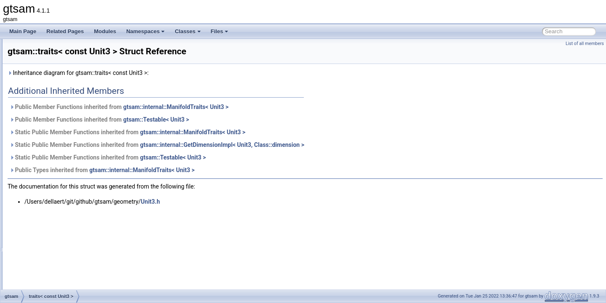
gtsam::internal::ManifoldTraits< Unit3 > (281, 107)
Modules (105, 31)
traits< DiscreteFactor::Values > (70, 242)
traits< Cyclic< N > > (57, 178)
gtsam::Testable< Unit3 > (261, 119)
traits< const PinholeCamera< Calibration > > (85, 48)
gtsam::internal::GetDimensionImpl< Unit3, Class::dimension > (327, 144)
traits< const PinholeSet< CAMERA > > (78, 66)
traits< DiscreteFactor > (61, 233)
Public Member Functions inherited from (224, 107)
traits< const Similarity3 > (63, 113)
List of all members (585, 43)
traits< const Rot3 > (56, 103)
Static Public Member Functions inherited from (233, 132)
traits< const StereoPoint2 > (66, 159)
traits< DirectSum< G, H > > (66, 205)
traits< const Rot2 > (56, 94)
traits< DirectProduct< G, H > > (69, 196)
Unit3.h (255, 201)
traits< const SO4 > (56, 131)
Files (220, 31)
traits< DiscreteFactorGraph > (68, 252)
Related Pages (65, 31)
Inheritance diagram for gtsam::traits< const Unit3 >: (183, 72)
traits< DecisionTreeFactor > (66, 187)
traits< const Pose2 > (58, 76)
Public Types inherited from (207, 170)
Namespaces (145, 31)
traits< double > (52, 261)
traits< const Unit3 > (57, 168)
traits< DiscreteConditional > (66, 224)
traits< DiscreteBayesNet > (65, 215)
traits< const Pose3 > (58, 85)
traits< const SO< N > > (61, 141)
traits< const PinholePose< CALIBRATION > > (86, 57)
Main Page (22, 31)
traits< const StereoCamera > (68, 150)
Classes (187, 31)
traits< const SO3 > (56, 122)
